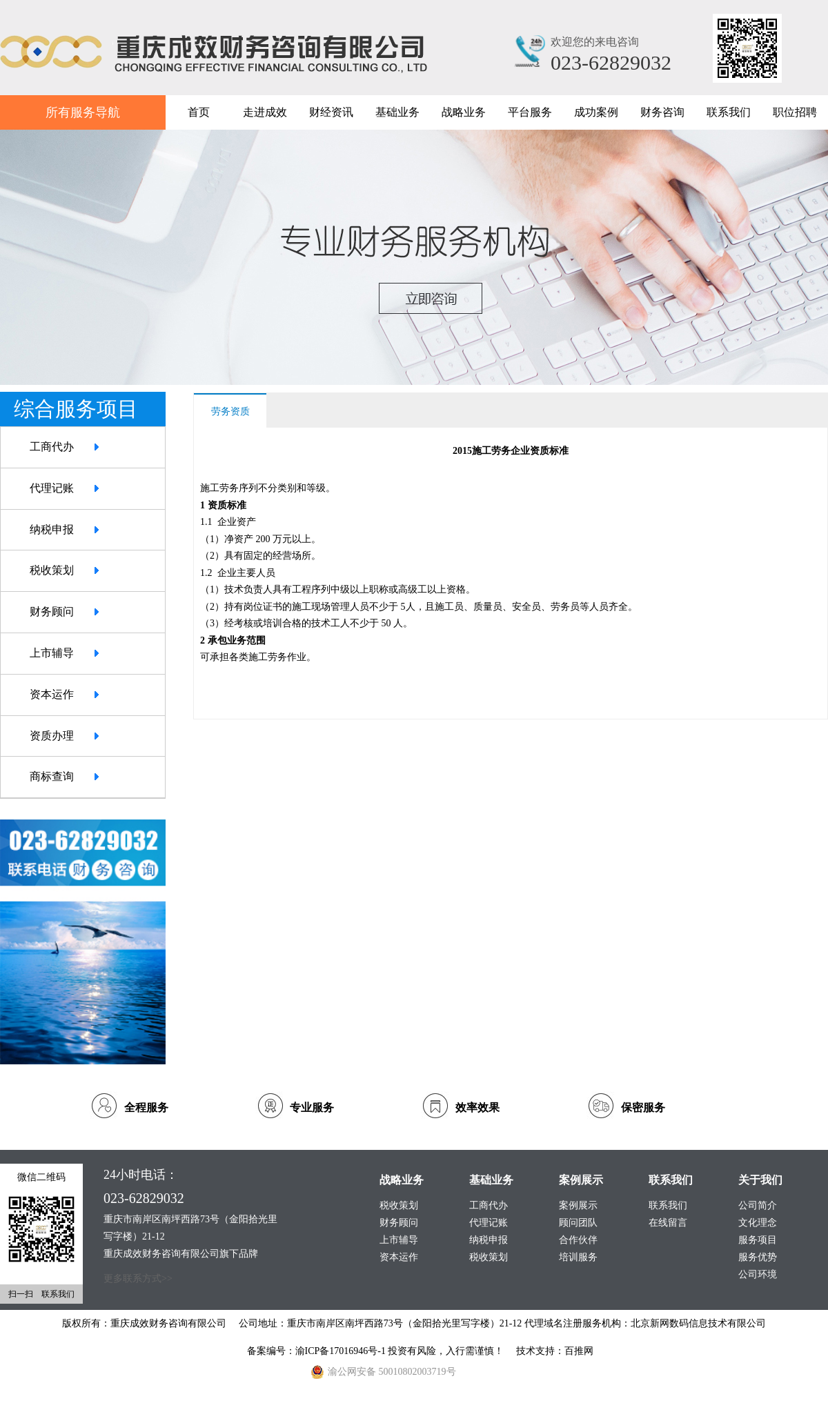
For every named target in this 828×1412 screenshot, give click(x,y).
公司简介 (757, 1205)
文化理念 (757, 1222)
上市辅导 (52, 653)
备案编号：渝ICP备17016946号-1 (317, 1351)
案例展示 (578, 1205)
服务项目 (757, 1240)
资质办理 (52, 736)
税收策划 (52, 570)
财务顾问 (52, 611)
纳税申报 (52, 529)
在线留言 (668, 1222)
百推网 (578, 1351)
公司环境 (757, 1274)
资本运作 (52, 694)
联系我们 (668, 1205)
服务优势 (757, 1257)
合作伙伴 (578, 1240)
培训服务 (578, 1257)
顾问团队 (578, 1222)
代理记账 (52, 488)
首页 (199, 112)
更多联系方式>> (137, 1278)
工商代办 (52, 447)
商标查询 (52, 776)
